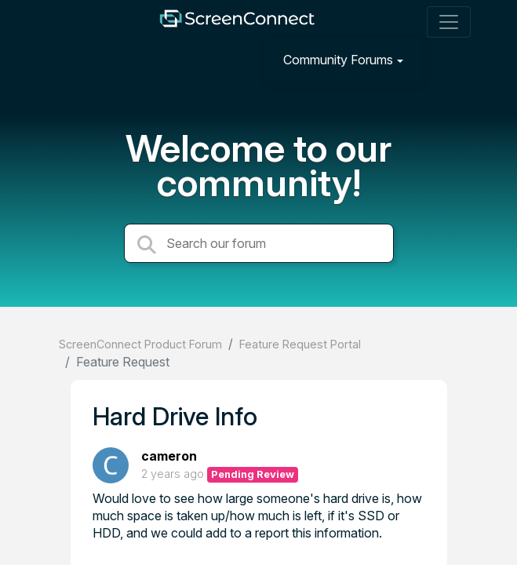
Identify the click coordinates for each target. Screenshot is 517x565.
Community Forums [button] (338, 59)
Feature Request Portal (300, 344)
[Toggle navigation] (449, 22)
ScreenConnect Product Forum (140, 344)
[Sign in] (446, 59)
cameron (169, 456)
